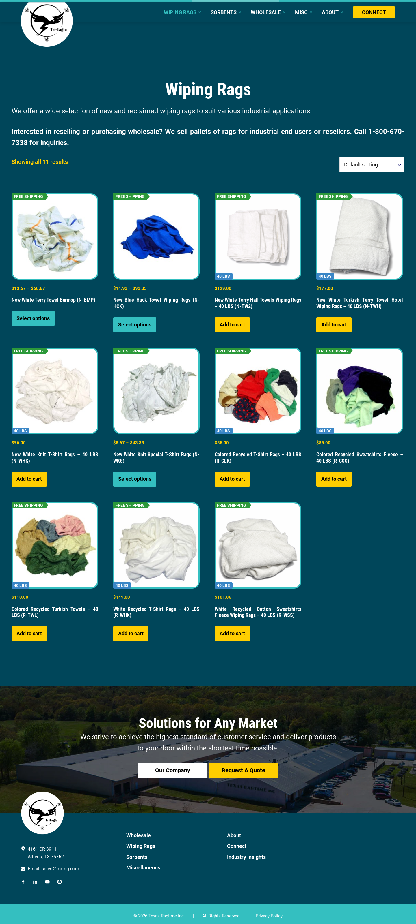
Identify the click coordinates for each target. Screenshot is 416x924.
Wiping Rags (140, 842)
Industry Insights (246, 853)
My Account (384, 5)
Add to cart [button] (232, 325)
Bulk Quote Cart (353, 5)
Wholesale (138, 831)
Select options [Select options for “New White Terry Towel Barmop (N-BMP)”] (33, 318)
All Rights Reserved (220, 912)
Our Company (170, 771)
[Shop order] (371, 164)
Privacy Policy (269, 912)
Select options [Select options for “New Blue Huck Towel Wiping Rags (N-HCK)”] (134, 325)
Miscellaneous (143, 864)
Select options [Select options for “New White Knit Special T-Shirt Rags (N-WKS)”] (134, 479)
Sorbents (136, 853)
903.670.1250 (37, 5)
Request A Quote (246, 771)
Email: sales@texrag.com (53, 864)
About (234, 831)
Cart (329, 5)
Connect (236, 842)
